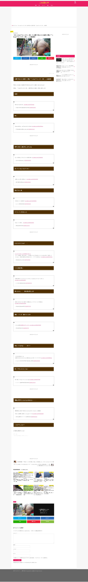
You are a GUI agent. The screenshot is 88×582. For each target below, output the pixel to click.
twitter (53, 73)
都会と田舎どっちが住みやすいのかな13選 (65, 79)
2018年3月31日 (34, 416)
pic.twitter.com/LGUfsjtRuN (37, 157)
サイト (14, 553)
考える (52, 5)
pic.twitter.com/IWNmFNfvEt (35, 325)
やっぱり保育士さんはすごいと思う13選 (65, 75)
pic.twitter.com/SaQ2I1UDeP (20, 303)
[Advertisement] (44, 16)
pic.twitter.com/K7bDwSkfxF (38, 413)
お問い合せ (23, 571)
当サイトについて (16, 571)
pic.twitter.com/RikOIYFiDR (35, 379)
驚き (48, 5)
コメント (15, 533)
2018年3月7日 (26, 328)
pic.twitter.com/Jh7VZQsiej (29, 104)
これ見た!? (44, 3)
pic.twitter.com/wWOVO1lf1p (46, 256)
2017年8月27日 (29, 283)
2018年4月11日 (31, 129)
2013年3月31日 (28, 182)
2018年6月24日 (33, 107)
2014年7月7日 (28, 306)
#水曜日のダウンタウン (25, 325)
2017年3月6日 (27, 259)
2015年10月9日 (28, 160)
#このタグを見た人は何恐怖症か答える (23, 253)
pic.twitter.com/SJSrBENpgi (46, 357)
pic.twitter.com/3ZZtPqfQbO (20, 280)
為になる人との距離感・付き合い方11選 (65, 71)
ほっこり (43, 5)
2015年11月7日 (26, 225)
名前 (14, 545)
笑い (39, 5)
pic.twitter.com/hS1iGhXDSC (32, 179)
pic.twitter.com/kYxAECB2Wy (30, 200)
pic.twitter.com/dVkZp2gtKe (28, 222)
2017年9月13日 (28, 203)
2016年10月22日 (36, 360)
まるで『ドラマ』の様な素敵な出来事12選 (65, 66)
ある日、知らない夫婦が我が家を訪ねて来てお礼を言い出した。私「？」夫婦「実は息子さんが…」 (65, 60)
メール (14, 549)
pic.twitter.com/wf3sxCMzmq (37, 126)
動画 (36, 5)
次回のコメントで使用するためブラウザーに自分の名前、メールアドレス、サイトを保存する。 (31, 558)
